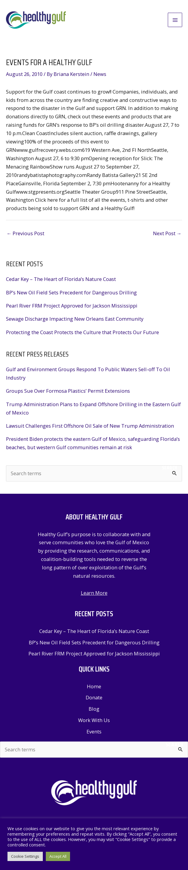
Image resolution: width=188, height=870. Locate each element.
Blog (94, 710)
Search (170, 469)
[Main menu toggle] (175, 21)
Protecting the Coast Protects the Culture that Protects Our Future (82, 334)
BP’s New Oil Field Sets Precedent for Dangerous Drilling (71, 294)
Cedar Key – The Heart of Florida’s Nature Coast (61, 281)
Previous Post (25, 235)
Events (94, 733)
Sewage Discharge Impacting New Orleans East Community (74, 320)
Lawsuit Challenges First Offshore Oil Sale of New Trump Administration (90, 427)
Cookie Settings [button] (25, 856)
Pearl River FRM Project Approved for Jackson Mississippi (71, 307)
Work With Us (94, 722)
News (99, 76)
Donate (94, 699)
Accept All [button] (57, 856)
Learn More (94, 594)
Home (94, 688)
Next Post (167, 235)
